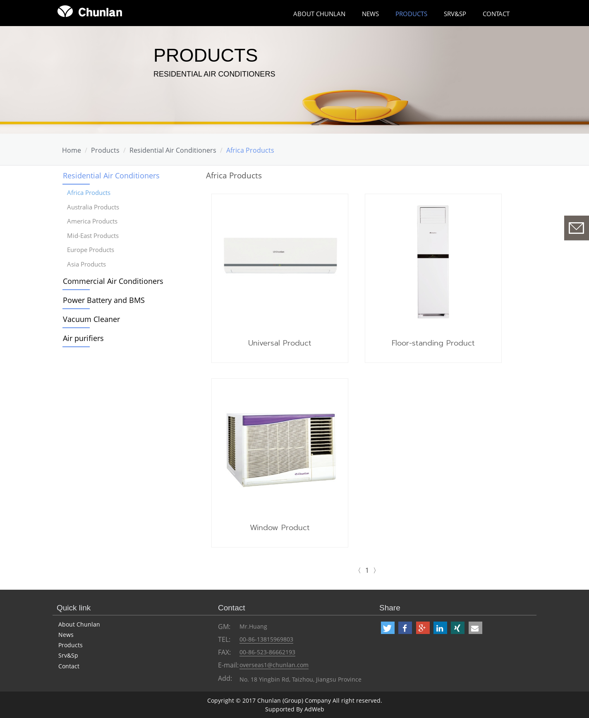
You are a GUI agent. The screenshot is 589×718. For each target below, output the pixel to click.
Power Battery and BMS (104, 300)
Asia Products (86, 264)
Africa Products (250, 150)
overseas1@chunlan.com (274, 665)
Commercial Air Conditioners (113, 281)
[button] (388, 628)
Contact (496, 14)
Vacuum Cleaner (91, 319)
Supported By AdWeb (294, 709)
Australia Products (93, 207)
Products (411, 14)
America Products (92, 221)
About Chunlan (79, 624)
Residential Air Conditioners (172, 150)
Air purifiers (83, 338)
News (370, 14)
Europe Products (90, 249)
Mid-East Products (93, 235)
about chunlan (319, 14)
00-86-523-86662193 (267, 652)
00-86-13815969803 (266, 639)
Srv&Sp (455, 14)
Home (71, 150)
